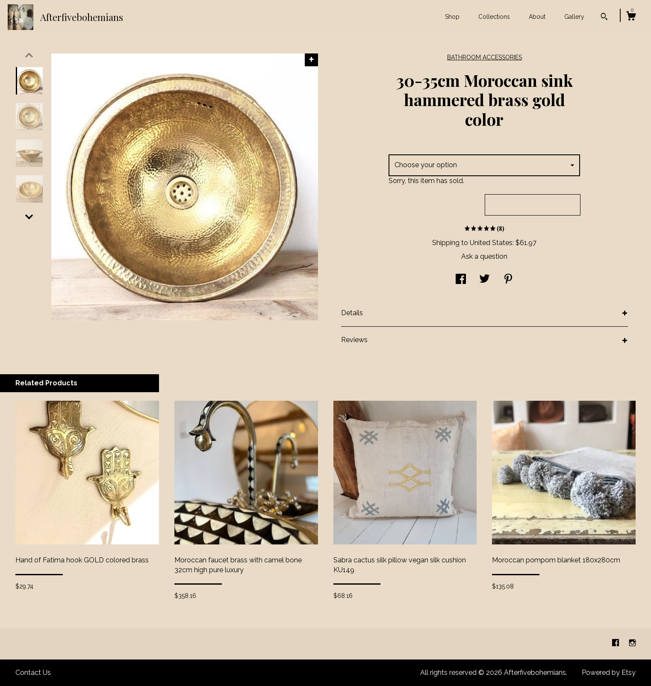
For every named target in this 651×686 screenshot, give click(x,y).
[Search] (604, 17)
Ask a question (484, 256)
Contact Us (33, 672)
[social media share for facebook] (461, 280)
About (537, 16)
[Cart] (631, 17)
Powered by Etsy (609, 672)
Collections (494, 16)
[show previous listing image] (29, 55)
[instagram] (632, 643)
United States (491, 243)
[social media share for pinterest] (508, 280)
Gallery (574, 16)
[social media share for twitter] (484, 280)
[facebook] (616, 643)
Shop (452, 16)
